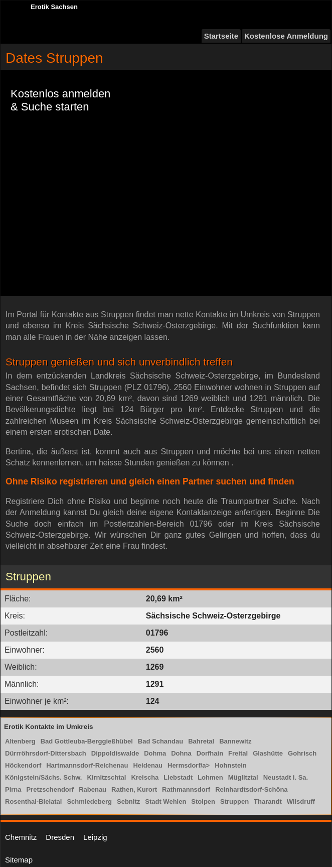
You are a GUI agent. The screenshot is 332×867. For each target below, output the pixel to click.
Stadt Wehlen (165, 801)
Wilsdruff (301, 801)
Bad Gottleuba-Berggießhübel (87, 741)
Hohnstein (231, 765)
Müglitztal (243, 777)
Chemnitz (21, 837)
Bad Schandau (160, 741)
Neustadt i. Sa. (285, 777)
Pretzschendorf (50, 789)
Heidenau (147, 765)
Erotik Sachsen (54, 7)
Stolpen (203, 801)
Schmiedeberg (89, 801)
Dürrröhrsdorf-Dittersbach (45, 753)
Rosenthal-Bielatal (33, 801)
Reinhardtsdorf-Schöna (251, 789)
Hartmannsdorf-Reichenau (87, 765)
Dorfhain (210, 753)
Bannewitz (235, 741)
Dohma (155, 753)
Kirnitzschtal (106, 777)
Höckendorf (23, 765)
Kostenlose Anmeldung (286, 36)
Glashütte (268, 753)
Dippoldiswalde (115, 753)
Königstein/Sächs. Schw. (43, 777)
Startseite (221, 36)
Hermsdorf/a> (189, 765)
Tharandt (268, 801)
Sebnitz (128, 801)
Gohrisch (302, 753)
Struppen (234, 801)
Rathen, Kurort (134, 789)
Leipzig (95, 837)
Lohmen (210, 777)
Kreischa (144, 777)
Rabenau (92, 789)
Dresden (60, 837)
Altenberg (20, 741)
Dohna (181, 753)
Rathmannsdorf (186, 789)
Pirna (13, 789)
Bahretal (201, 741)
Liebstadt (178, 777)
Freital (238, 753)
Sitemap (19, 859)
